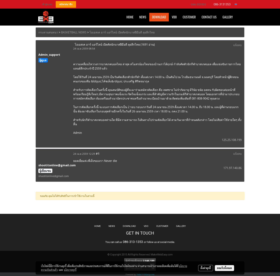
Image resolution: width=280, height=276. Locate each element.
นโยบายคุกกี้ (70, 269)
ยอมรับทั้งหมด (224, 268)
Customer (189, 17)
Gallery (227, 17)
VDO (174, 17)
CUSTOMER (162, 226)
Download (159, 17)
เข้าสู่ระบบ (47, 4)
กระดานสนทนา (48, 32)
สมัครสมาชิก (65, 4)
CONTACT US (209, 17)
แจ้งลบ (237, 45)
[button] (239, 17)
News (142, 17)
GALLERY (181, 226)
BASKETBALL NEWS (73, 32)
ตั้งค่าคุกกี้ (206, 268)
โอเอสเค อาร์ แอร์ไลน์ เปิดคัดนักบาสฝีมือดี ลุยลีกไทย (122, 32)
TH (237, 4)
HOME (129, 17)
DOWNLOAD (129, 226)
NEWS (112, 226)
